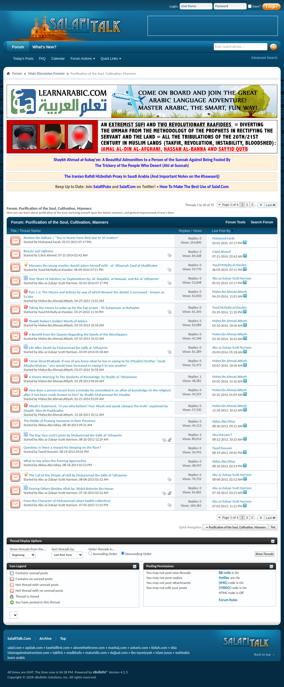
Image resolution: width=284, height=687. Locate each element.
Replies (184, 231)
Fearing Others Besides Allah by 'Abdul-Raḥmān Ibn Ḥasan (71, 488)
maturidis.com (96, 653)
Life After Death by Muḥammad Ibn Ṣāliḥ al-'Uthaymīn (68, 348)
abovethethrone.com (89, 648)
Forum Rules (228, 600)
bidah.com (159, 648)
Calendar (58, 59)
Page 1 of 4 (230, 205)
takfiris (58, 653)
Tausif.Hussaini (48, 452)
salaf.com (14, 648)
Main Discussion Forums (46, 73)
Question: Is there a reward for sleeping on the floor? (62, 447)
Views (197, 231)
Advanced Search (264, 58)
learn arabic (16, 658)
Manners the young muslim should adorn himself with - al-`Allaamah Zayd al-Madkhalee (93, 265)
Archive (45, 638)
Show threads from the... (28, 549)
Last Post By (223, 231)
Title (14, 231)
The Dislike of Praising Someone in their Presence (59, 421)
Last (271, 205)
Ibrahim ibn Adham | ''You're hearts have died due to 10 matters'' (71, 238)
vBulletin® (100, 672)
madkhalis (74, 653)
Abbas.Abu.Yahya (49, 425)
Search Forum (262, 222)
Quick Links (109, 59)
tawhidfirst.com (58, 648)
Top (273, 527)
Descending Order (136, 553)
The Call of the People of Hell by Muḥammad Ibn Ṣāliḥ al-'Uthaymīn (78, 475)
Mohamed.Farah (49, 242)
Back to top (262, 654)
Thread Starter (30, 231)
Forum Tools (236, 222)
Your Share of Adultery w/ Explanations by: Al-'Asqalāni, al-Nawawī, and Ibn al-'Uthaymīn (94, 279)
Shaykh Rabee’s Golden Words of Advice (58, 321)
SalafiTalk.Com (19, 638)
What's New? (44, 47)
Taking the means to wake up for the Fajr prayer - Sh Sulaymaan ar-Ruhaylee (84, 308)
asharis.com (139, 648)
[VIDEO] (225, 588)
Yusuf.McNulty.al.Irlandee (55, 270)
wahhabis (182, 653)
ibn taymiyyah (141, 653)
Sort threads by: (63, 549)
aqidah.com (33, 648)
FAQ (42, 59)
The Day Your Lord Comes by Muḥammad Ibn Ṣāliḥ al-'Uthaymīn (75, 435)
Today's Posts (23, 59)
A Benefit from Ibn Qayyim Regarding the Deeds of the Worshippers (78, 334)
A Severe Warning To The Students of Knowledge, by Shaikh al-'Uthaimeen (83, 377)
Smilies (224, 578)
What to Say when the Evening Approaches (55, 461)
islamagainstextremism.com (28, 653)
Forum (18, 47)
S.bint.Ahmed (47, 255)
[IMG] (223, 583)
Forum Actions (81, 59)
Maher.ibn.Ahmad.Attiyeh (55, 301)
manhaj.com (117, 648)
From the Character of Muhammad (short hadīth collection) (67, 501)
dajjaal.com (119, 653)
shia (174, 648)
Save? (254, 6)
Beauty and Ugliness (38, 251)
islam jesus (164, 653)
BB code (225, 573)
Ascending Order (102, 553)
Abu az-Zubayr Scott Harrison (57, 283)
